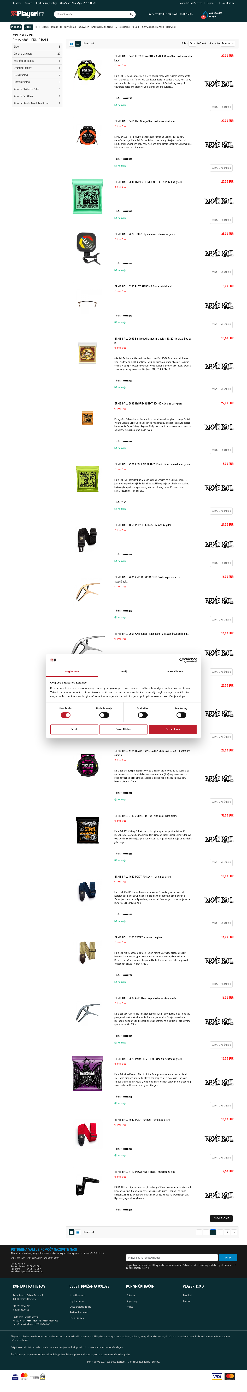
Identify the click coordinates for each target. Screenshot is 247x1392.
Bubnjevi (170, 27)
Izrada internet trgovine (139, 1361)
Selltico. (156, 1361)
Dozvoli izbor (123, 729)
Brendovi (17, 3)
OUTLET (28, 27)
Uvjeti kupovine (77, 1301)
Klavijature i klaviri (153, 27)
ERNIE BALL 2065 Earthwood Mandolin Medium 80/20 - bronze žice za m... (152, 340)
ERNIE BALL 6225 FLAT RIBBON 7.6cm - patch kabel (143, 286)
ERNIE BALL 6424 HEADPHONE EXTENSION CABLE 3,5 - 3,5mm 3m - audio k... (153, 753)
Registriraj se (228, 3)
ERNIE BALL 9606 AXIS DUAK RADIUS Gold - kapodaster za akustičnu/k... (147, 579)
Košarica (131, 1295)
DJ (116, 27)
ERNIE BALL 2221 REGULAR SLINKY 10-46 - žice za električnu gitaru (152, 464)
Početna (16, 27)
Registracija (132, 1301)
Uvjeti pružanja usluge (46, 3)
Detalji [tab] (123, 671)
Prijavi (228, 1257)
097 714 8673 (89, 3)
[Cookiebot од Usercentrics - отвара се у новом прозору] (182, 660)
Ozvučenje (70, 27)
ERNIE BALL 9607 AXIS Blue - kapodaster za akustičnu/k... (146, 998)
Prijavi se (211, 3)
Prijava (130, 1306)
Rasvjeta (84, 27)
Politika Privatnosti (79, 1312)
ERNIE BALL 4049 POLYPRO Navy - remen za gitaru (142, 876)
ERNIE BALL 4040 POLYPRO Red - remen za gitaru (142, 1119)
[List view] (71, 43)
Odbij (74, 729)
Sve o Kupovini (77, 1318)
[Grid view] (78, 43)
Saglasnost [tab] (72, 671)
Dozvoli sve (173, 729)
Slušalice (125, 27)
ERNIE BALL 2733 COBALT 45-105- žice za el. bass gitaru (145, 816)
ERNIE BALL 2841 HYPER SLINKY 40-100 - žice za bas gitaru (148, 182)
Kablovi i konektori (102, 27)
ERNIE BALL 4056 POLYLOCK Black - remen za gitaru (143, 525)
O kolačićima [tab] (175, 671)
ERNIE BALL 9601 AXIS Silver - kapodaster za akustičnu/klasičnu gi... (151, 633)
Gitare (135, 27)
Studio (45, 27)
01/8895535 (186, 14)
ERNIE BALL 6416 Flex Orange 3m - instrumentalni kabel (144, 121)
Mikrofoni (56, 27)
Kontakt (28, 3)
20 (191, 43)
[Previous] (199, 1232)
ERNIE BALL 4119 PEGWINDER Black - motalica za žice (144, 1171)
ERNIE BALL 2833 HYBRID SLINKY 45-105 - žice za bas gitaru (148, 403)
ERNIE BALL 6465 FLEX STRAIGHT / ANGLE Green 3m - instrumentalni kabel (153, 58)
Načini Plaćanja (77, 1295)
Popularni (227, 43)
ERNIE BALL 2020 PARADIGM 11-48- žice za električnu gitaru (148, 1059)
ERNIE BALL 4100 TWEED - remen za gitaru (138, 937)
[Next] (234, 1232)
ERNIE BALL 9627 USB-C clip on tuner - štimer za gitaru (144, 234)
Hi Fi (37, 27)
